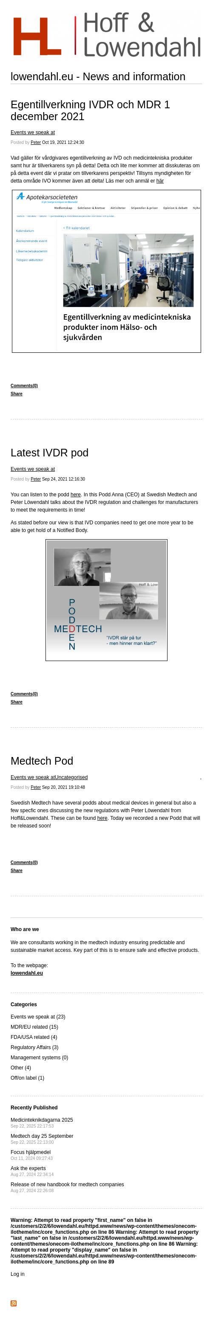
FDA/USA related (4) (34, 1037)
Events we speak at (33, 132)
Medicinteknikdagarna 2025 (42, 1122)
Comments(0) (24, 385)
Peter (36, 142)
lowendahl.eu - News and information (98, 76)
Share (17, 393)
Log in (18, 1274)
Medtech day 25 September (42, 1139)
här (160, 181)
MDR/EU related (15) (34, 1027)
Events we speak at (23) (38, 1017)
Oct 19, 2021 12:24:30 (63, 142)
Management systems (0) (39, 1058)
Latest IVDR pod (49, 453)
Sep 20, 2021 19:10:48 (63, 787)
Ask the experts (32, 1171)
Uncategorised (71, 777)
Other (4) (21, 1068)
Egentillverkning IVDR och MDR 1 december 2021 (90, 110)
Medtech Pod (42, 761)
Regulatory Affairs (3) (35, 1047)
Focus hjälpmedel (32, 1155)
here (76, 495)
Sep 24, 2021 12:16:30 (63, 479)
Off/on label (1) (27, 1078)
